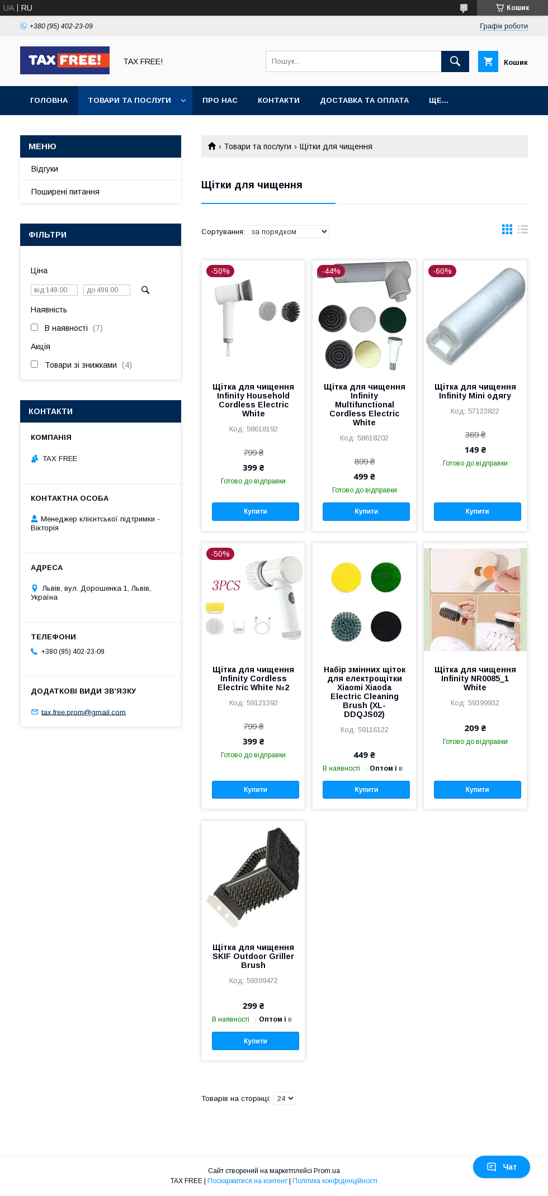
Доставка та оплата (364, 100)
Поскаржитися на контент (247, 1181)
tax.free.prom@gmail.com (83, 712)
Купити (255, 511)
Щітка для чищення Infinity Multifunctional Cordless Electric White (364, 404)
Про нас (220, 100)
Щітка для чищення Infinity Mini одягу (475, 391)
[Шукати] (455, 61)
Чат (501, 1167)
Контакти (279, 100)
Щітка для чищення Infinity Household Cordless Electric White (253, 400)
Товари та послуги (129, 100)
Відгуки (44, 168)
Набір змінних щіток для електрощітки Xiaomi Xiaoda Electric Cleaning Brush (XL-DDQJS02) (364, 692)
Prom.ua (327, 1171)
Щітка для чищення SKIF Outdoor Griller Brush (253, 956)
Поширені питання (65, 191)
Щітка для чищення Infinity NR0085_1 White (475, 678)
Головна (49, 100)
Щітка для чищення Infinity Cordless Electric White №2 (253, 678)
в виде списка (523, 232)
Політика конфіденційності (334, 1181)
